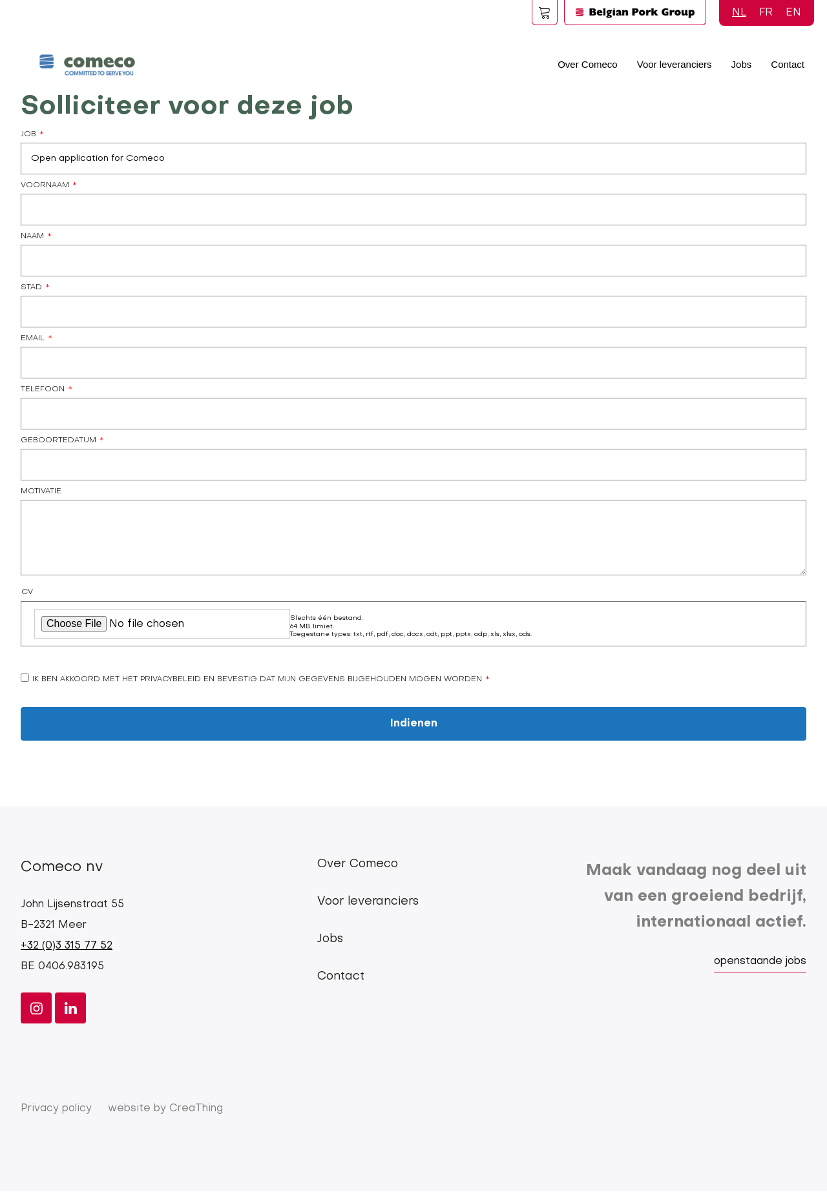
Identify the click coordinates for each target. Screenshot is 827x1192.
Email (33, 338)
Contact (787, 64)
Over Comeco (588, 64)
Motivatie (41, 491)
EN (793, 13)
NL (739, 13)
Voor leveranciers (674, 64)
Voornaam (45, 185)
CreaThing (196, 1109)
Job (28, 134)
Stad (31, 287)
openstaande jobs (760, 961)
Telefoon (43, 389)
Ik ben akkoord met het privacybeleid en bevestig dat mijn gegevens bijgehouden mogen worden (257, 679)
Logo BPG (635, 12)
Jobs (741, 64)
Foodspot (544, 12)
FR (766, 13)
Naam (32, 236)
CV (27, 592)
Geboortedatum (58, 440)
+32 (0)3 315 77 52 (66, 946)
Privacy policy (56, 1109)
